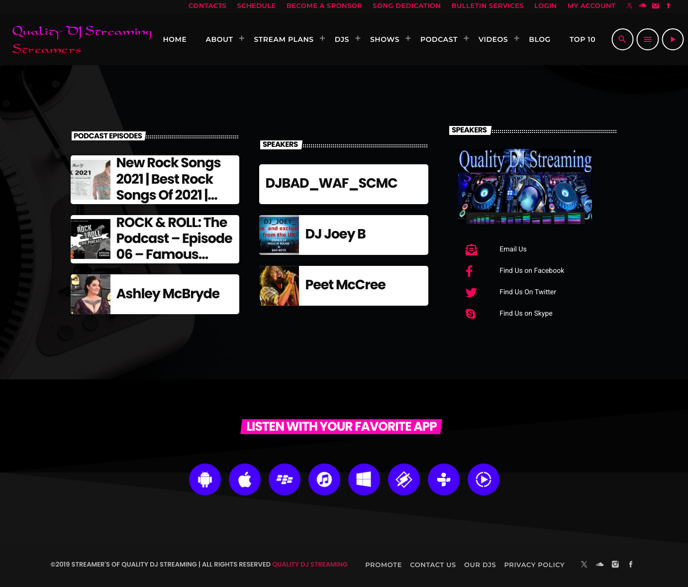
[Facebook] (669, 6)
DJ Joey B (335, 234)
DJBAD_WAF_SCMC (331, 183)
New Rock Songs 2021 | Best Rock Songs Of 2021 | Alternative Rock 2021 (169, 195)
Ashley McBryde (168, 294)
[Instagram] (656, 6)
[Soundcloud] (643, 6)
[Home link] (81, 39)
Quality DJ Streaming (310, 564)
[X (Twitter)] (630, 6)
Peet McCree (345, 285)
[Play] (673, 39)
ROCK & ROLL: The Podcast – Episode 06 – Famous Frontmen (174, 247)
